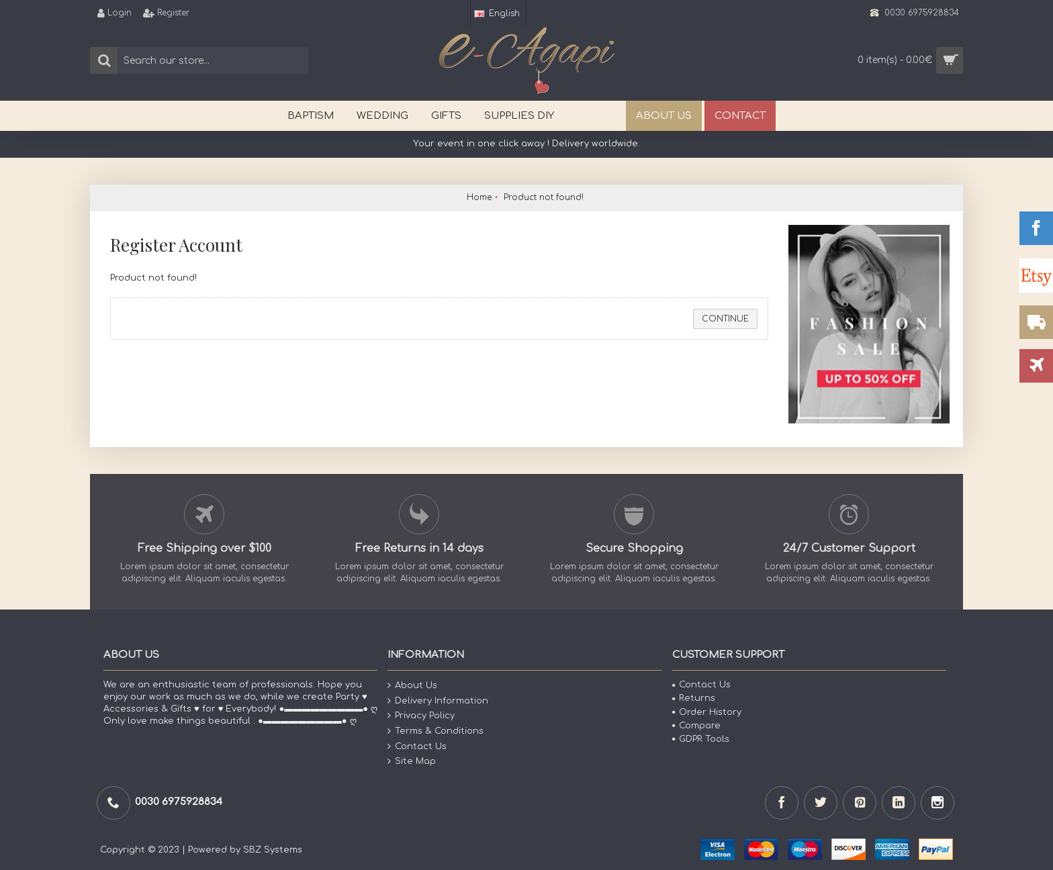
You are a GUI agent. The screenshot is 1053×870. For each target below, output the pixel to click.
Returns (693, 698)
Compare (696, 725)
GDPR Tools (700, 739)
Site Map (411, 762)
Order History (706, 712)
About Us (412, 686)
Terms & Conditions (435, 731)
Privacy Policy (421, 716)
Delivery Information (437, 701)
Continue (725, 319)
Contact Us (417, 746)
